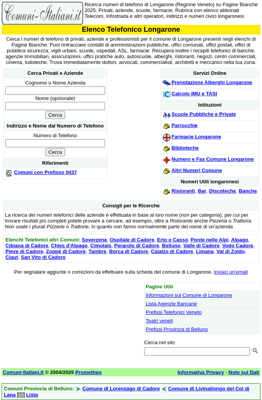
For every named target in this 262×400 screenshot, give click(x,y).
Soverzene (94, 240)
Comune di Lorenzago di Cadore (121, 388)
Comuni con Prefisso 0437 (45, 172)
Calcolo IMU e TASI (194, 94)
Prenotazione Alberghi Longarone (212, 82)
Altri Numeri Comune (197, 170)
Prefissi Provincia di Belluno (177, 329)
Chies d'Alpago (69, 245)
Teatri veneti (159, 321)
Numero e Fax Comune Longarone (213, 159)
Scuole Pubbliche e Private (204, 114)
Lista (32, 395)
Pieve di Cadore (24, 251)
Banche (248, 191)
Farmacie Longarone (196, 137)
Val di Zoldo (231, 251)
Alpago (239, 240)
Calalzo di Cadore (172, 251)
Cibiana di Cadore (26, 245)
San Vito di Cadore (43, 257)
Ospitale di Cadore (132, 240)
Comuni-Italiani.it (23, 372)
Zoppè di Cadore (66, 251)
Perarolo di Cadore (136, 245)
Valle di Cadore (201, 245)
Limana (205, 251)
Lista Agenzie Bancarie (171, 304)
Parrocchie (185, 125)
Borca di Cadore (128, 251)
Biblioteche (185, 148)
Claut (11, 257)
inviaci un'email (231, 272)
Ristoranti (183, 191)
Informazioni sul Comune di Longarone (189, 295)
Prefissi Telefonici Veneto (174, 312)
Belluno (171, 245)
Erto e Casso (172, 240)
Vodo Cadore (237, 245)
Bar (202, 191)
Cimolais (100, 245)
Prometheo (88, 372)
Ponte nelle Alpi (209, 240)
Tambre (98, 251)
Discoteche (222, 191)
